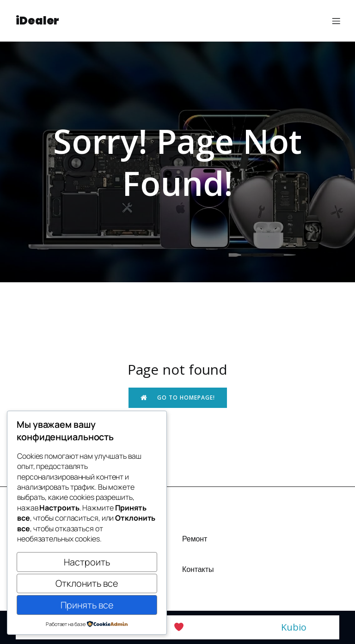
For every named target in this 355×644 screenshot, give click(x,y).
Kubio (293, 627)
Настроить (87, 562)
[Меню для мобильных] (336, 21)
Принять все (87, 605)
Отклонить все (86, 583)
